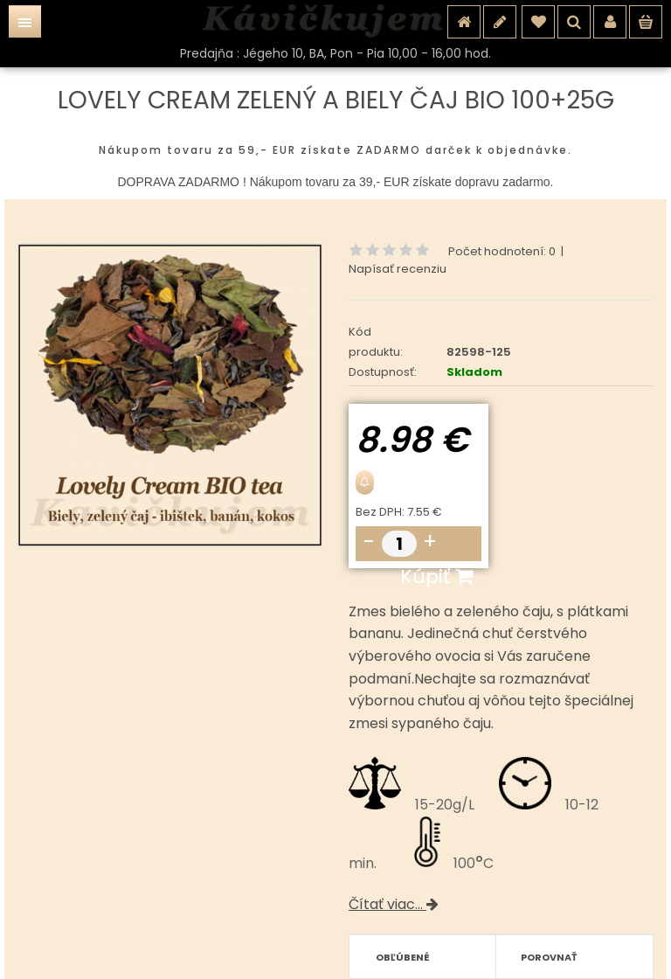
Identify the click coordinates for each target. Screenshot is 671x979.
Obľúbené (403, 957)
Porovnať (549, 957)
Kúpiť (436, 576)
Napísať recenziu (397, 268)
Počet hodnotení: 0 (502, 251)
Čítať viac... (394, 904)
